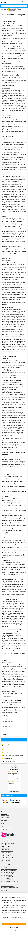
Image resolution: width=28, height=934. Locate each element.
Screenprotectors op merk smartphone (9, 887)
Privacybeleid (4, 829)
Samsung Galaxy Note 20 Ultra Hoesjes (9, 881)
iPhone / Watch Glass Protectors (8, 843)
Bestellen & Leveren (5, 815)
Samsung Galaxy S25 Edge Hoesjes (8, 873)
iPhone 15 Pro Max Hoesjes (7, 857)
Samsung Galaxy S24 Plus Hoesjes (8, 878)
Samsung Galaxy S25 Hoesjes (7, 875)
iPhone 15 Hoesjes (5, 861)
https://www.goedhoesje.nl (8, 17)
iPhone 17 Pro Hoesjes (6, 846)
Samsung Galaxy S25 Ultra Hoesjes (8, 870)
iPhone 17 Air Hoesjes (5, 848)
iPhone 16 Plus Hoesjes (6, 854)
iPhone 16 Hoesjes (5, 855)
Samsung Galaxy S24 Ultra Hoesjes (8, 876)
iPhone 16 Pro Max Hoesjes (7, 851)
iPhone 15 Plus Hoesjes (6, 860)
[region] (14, 909)
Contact (2, 823)
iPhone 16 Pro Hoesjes (6, 852)
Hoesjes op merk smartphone (7, 886)
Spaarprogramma (4, 824)
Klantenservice (4, 814)
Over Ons (3, 821)
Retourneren (3, 818)
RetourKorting (4, 820)
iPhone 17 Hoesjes (5, 849)
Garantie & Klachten (5, 817)
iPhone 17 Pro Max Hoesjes (7, 844)
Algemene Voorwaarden (6, 827)
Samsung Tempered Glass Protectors (9, 869)
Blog (2, 826)
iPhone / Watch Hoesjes (6, 841)
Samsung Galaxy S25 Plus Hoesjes (8, 872)
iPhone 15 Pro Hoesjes (6, 858)
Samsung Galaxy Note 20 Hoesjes (8, 883)
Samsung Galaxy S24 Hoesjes (7, 879)
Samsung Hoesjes (4, 867)
